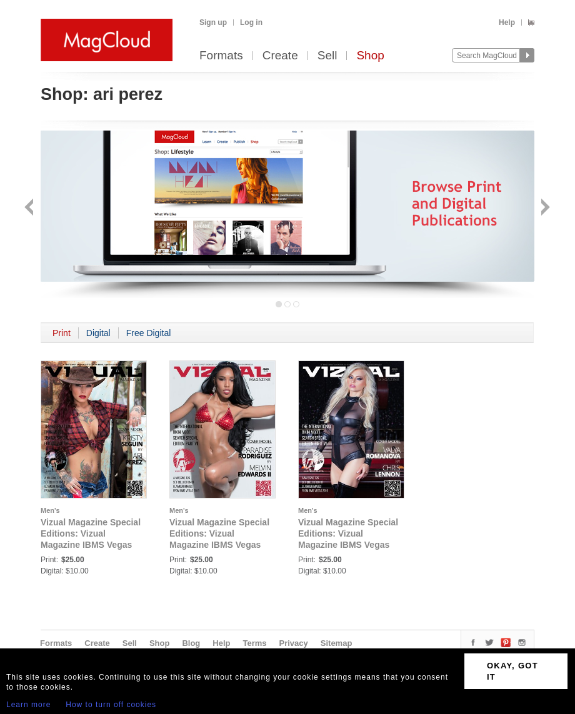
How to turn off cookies (111, 704)
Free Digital (148, 333)
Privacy (293, 643)
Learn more (28, 704)
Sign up (213, 22)
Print (61, 333)
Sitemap (336, 643)
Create (280, 56)
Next (544, 208)
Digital (98, 333)
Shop (370, 56)
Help (507, 22)
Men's (50, 510)
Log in (251, 22)
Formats (221, 56)
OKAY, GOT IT (512, 671)
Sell (328, 56)
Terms (254, 643)
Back (30, 208)
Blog (191, 643)
